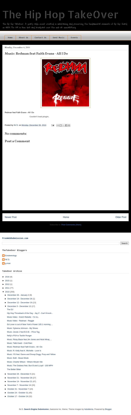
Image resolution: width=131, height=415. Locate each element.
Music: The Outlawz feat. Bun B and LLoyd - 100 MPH (30, 365)
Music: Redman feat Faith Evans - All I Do (24, 347)
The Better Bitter (14, 369)
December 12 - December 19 (20, 302)
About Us (23, 38)
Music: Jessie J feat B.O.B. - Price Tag (23, 332)
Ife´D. (7, 259)
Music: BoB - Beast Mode (18, 358)
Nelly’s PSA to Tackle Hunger (19, 335)
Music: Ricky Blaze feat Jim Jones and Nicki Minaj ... (29, 339)
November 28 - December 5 (20, 374)
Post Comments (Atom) (71, 225)
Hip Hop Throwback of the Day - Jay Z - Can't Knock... (30, 313)
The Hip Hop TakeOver (60, 14)
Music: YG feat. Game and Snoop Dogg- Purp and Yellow (31, 354)
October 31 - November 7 (19, 389)
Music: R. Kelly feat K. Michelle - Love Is (24, 351)
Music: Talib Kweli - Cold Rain (19, 343)
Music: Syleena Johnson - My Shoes (22, 328)
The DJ (10, 309)
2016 (7, 277)
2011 (7, 288)
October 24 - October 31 (18, 393)
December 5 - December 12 (20, 306)
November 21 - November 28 (20, 378)
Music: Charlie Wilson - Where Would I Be (25, 362)
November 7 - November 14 (20, 385)
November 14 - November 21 (20, 381)
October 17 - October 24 (18, 396)
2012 (7, 284)
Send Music (58, 38)
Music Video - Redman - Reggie (20, 321)
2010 (7, 292)
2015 (7, 280)
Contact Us (40, 38)
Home (10, 38)
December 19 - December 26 (20, 299)
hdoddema (88, 409)
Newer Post (11, 217)
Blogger (108, 409)
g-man (8, 263)
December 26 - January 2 (19, 295)
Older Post (120, 217)
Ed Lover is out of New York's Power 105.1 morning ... (30, 324)
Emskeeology (11, 255)
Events (74, 38)
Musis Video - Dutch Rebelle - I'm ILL (22, 317)
